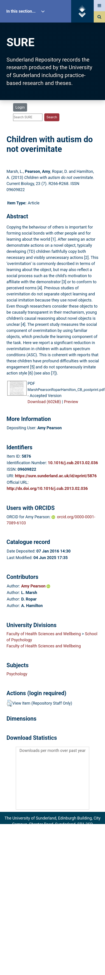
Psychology (17, 673)
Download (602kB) (44, 401)
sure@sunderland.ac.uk (58, 830)
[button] (9, 703)
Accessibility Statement (52, 855)
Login (20, 107)
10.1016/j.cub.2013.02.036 (73, 462)
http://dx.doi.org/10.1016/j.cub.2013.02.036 (47, 488)
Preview (71, 401)
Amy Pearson (35, 586)
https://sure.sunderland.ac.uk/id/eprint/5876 (56, 475)
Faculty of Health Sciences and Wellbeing (44, 633)
